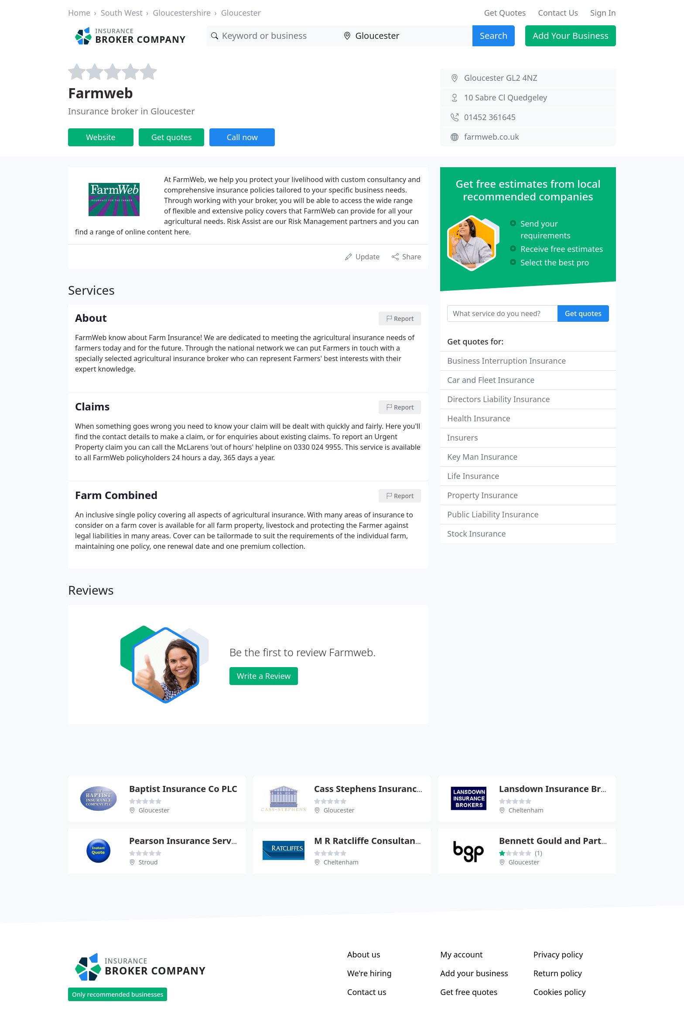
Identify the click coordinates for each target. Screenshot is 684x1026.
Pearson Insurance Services (188, 841)
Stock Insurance (476, 533)
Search (493, 35)
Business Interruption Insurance (506, 360)
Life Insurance (473, 476)
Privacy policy (558, 954)
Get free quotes (468, 992)
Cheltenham (526, 810)
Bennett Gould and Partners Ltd (568, 841)
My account (461, 954)
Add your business (474, 973)
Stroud (148, 862)
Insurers (462, 437)
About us (363, 954)
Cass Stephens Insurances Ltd (378, 789)
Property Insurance (482, 495)
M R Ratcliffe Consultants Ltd (377, 841)
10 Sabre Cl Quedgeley (505, 97)
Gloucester (241, 12)
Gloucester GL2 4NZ (500, 77)
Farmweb (100, 92)
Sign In (603, 12)
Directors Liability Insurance (498, 399)
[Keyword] (273, 35)
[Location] (406, 35)
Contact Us (558, 12)
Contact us (366, 992)
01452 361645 (490, 117)
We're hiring (369, 973)
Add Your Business (571, 35)
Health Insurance (478, 418)
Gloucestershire (182, 12)
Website (101, 137)
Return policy (558, 973)
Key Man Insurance (482, 456)
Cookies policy (560, 992)
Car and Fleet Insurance (490, 380)
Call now (242, 137)
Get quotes (171, 137)
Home (79, 12)
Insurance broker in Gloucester (131, 111)
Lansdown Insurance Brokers (562, 789)
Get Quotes (505, 12)
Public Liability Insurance (492, 514)
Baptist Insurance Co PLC (183, 789)
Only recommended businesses (117, 994)
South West (122, 12)
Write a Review (264, 676)
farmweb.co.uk (491, 136)
